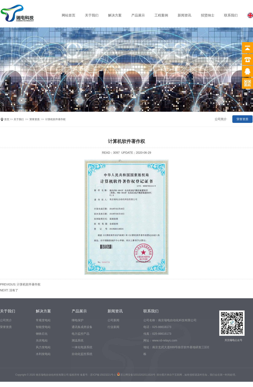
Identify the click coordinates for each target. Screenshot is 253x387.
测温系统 (77, 340)
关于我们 (91, 15)
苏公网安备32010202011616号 (137, 374)
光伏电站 (42, 340)
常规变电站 (43, 320)
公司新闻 (113, 320)
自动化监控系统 (82, 354)
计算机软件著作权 (55, 119)
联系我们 (231, 15)
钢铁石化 (42, 333)
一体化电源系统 (82, 347)
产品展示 (138, 15)
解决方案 (115, 15)
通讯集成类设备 (82, 327)
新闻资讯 (184, 15)
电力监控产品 (80, 333)
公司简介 (221, 119)
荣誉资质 (35, 119)
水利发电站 (43, 354)
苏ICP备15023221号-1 (103, 374)
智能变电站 (43, 327)
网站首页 (68, 15)
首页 (6, 119)
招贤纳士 (207, 15)
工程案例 (161, 15)
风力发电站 (43, 347)
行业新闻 (113, 327)
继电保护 (77, 320)
